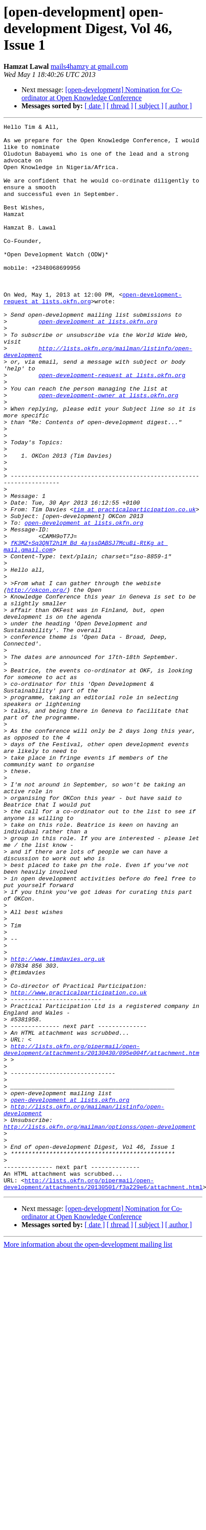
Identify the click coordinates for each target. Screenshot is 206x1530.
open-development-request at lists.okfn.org (112, 426)
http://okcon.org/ (37, 684)
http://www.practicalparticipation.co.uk (79, 1167)
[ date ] (95, 106)
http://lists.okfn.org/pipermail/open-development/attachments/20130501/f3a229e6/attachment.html (103, 1396)
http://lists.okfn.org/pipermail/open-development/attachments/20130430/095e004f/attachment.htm (101, 1235)
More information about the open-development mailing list (88, 1458)
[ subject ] (149, 106)
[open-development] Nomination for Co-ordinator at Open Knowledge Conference (101, 94)
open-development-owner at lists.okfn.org (108, 450)
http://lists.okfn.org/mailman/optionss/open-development (100, 1328)
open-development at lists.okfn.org (98, 361)
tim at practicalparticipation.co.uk (134, 587)
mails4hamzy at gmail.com (89, 66)
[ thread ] (120, 106)
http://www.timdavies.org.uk (58, 1126)
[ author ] (178, 106)
